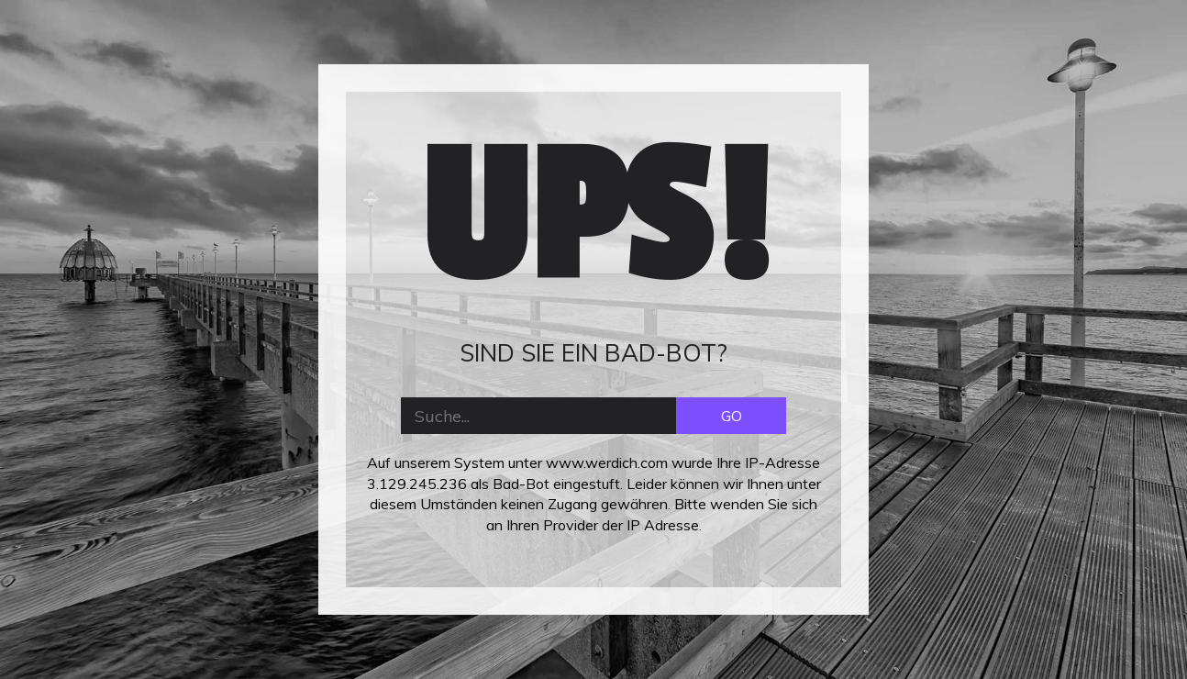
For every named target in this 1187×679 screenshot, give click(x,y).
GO (731, 415)
